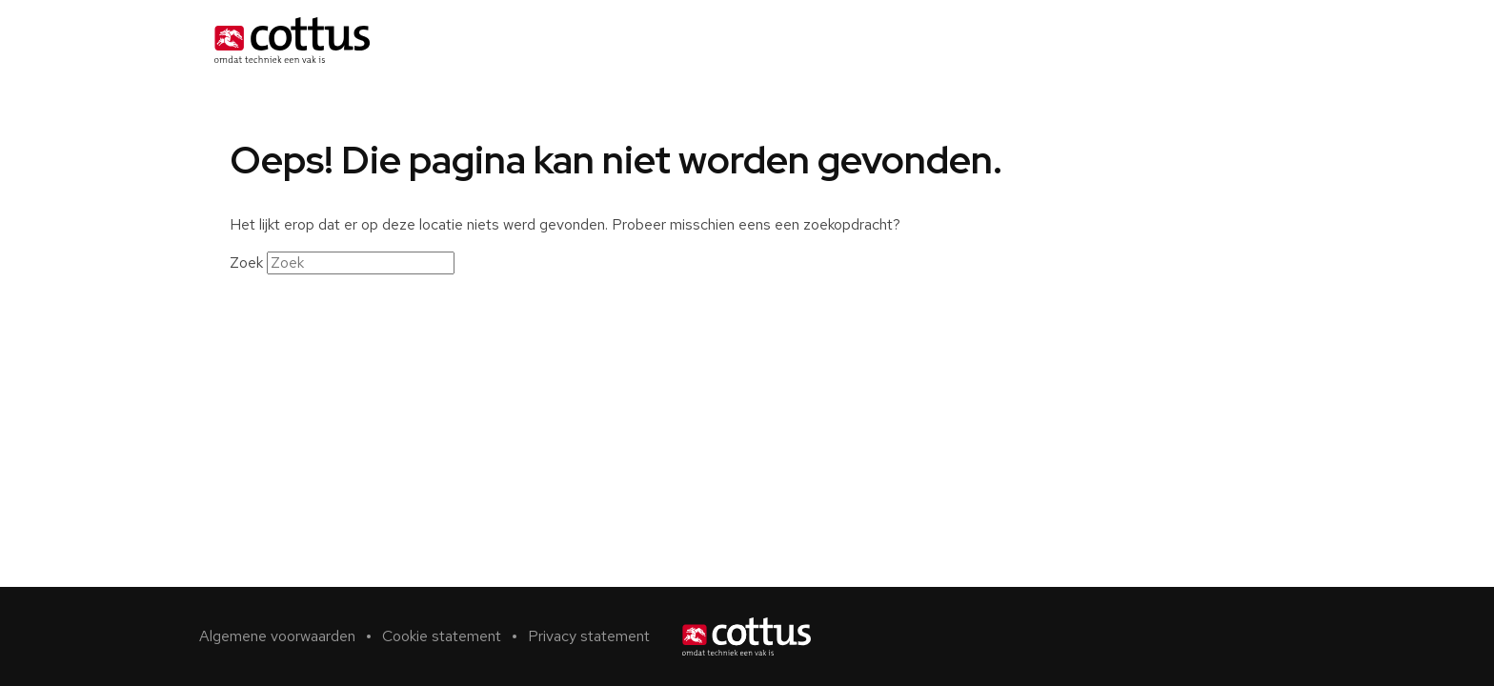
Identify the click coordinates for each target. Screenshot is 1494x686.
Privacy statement (589, 636)
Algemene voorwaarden (277, 636)
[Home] (292, 40)
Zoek (246, 262)
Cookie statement (441, 636)
